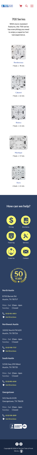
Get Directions (11, 317)
